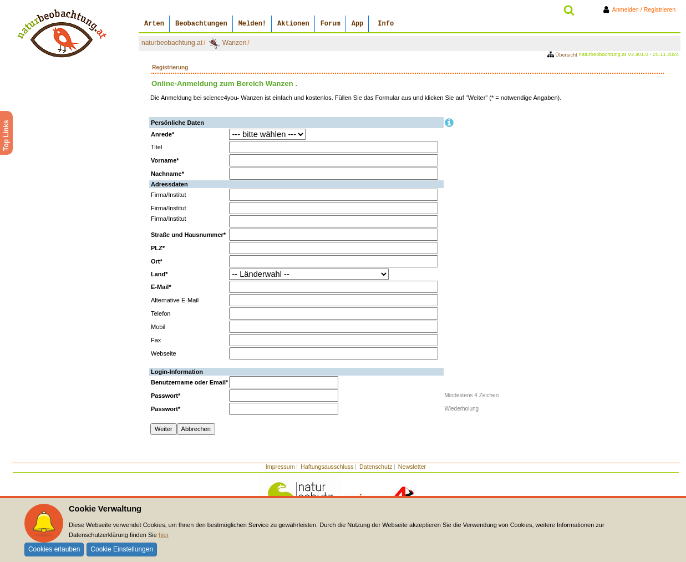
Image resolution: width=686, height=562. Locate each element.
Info (386, 24)
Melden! (252, 24)
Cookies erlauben (54, 549)
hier (164, 534)
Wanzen (234, 43)
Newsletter (412, 466)
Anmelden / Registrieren (641, 9)
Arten (154, 24)
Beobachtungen (201, 24)
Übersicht (563, 55)
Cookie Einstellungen (121, 549)
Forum (331, 24)
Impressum (280, 466)
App (358, 24)
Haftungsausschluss (327, 466)
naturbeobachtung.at (171, 43)
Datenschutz (375, 466)
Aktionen (293, 24)
